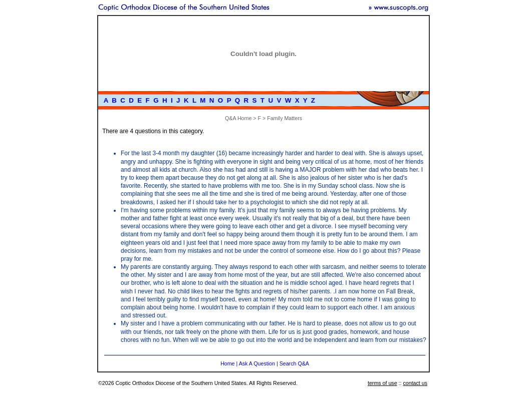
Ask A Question (257, 363)
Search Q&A (294, 363)
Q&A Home (238, 118)
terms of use (382, 383)
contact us (415, 383)
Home (227, 363)
